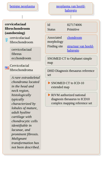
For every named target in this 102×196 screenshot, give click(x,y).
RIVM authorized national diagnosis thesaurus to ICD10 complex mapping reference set (71, 99)
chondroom (74, 37)
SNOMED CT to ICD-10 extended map (67, 85)
